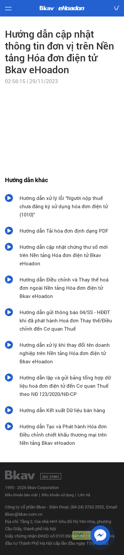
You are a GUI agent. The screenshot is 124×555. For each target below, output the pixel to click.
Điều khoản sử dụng (58, 494)
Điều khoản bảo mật (21, 494)
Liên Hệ (84, 494)
